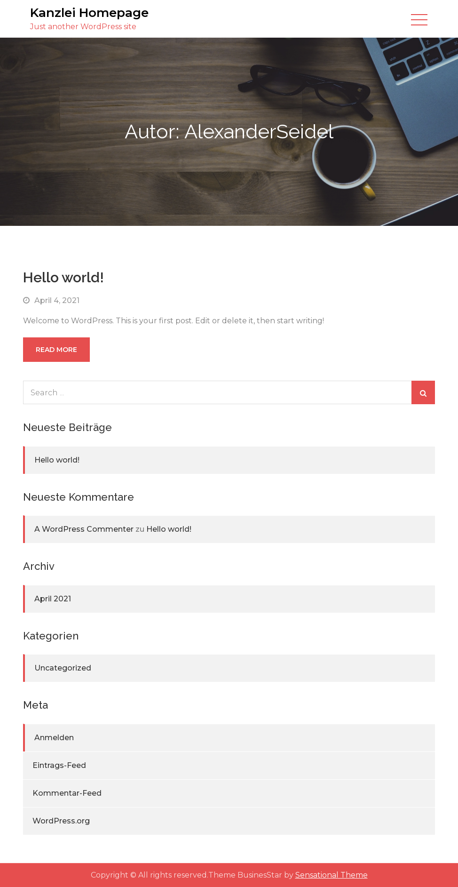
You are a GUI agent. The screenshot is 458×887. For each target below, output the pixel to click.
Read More (56, 349)
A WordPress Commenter (84, 529)
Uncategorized (62, 667)
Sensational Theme (331, 875)
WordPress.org (61, 820)
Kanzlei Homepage (89, 12)
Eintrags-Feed (59, 765)
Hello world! (63, 277)
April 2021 (52, 598)
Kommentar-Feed (67, 793)
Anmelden (54, 737)
